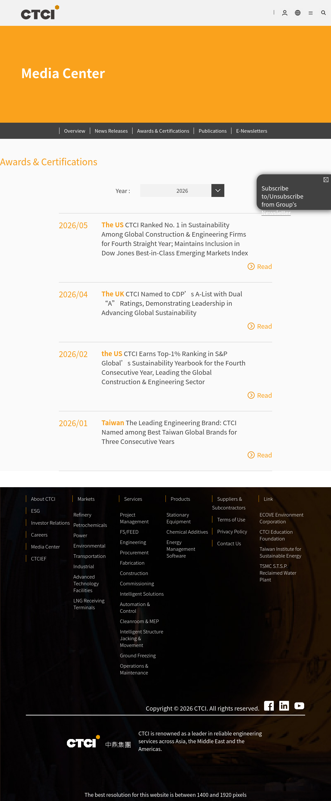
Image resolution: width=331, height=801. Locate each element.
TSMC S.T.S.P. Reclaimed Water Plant (278, 572)
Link (268, 498)
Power (80, 535)
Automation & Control (135, 607)
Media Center (45, 546)
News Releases (111, 130)
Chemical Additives (187, 531)
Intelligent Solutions (142, 593)
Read (264, 266)
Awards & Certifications (163, 130)
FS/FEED (129, 531)
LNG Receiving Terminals (88, 604)
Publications (212, 130)
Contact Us (229, 543)
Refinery (82, 514)
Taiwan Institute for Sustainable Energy (280, 552)
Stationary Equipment (178, 518)
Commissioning (137, 583)
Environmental (89, 545)
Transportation (89, 555)
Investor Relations (50, 522)
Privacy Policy (232, 531)
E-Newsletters (251, 130)
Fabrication (132, 562)
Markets (86, 498)
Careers (39, 534)
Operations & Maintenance (134, 669)
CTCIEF (39, 558)
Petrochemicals (90, 524)
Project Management (134, 518)
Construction (134, 573)
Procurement (134, 552)
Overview (74, 130)
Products (180, 498)
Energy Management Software (180, 549)
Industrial (83, 566)
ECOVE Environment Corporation (282, 518)
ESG (35, 510)
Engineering (133, 542)
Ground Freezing (138, 655)
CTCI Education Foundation (276, 535)
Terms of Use (231, 519)
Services (133, 498)
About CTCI (43, 498)
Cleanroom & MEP (139, 621)
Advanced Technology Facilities (86, 583)
